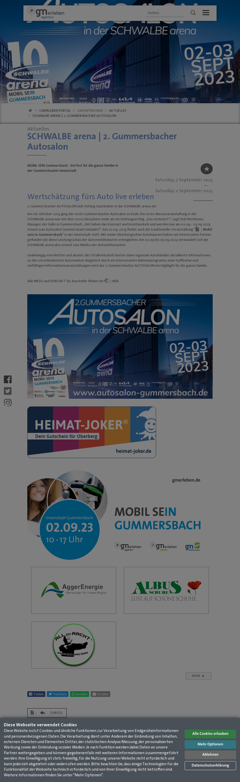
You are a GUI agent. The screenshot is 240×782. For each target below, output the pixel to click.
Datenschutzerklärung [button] (210, 766)
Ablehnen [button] (210, 755)
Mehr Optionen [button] (210, 744)
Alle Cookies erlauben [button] (210, 734)
